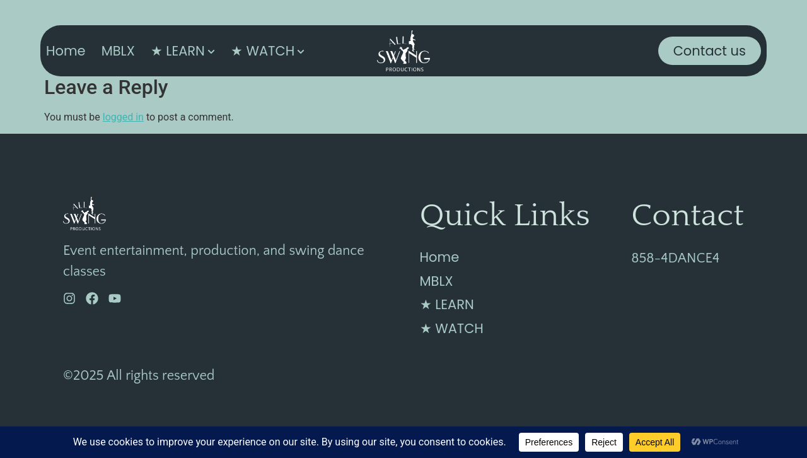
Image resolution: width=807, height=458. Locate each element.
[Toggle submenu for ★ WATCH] (299, 51)
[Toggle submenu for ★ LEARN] (210, 51)
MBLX (118, 51)
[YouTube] (114, 298)
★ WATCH (262, 51)
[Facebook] (92, 298)
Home (66, 51)
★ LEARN (178, 51)
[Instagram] (69, 298)
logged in (123, 117)
